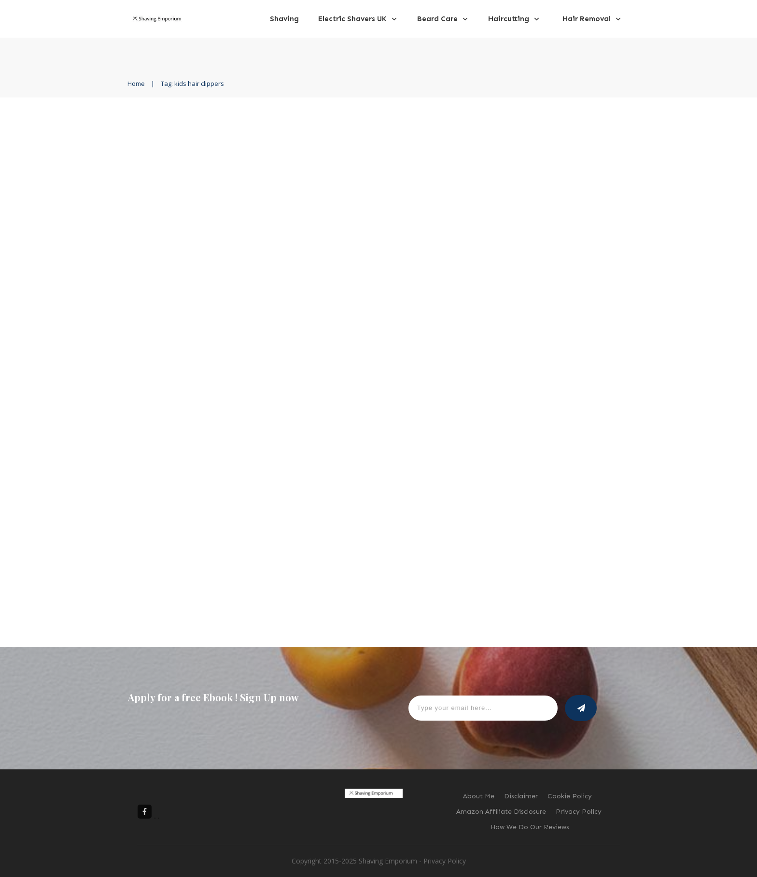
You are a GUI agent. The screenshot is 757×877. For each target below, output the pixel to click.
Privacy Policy (444, 860)
